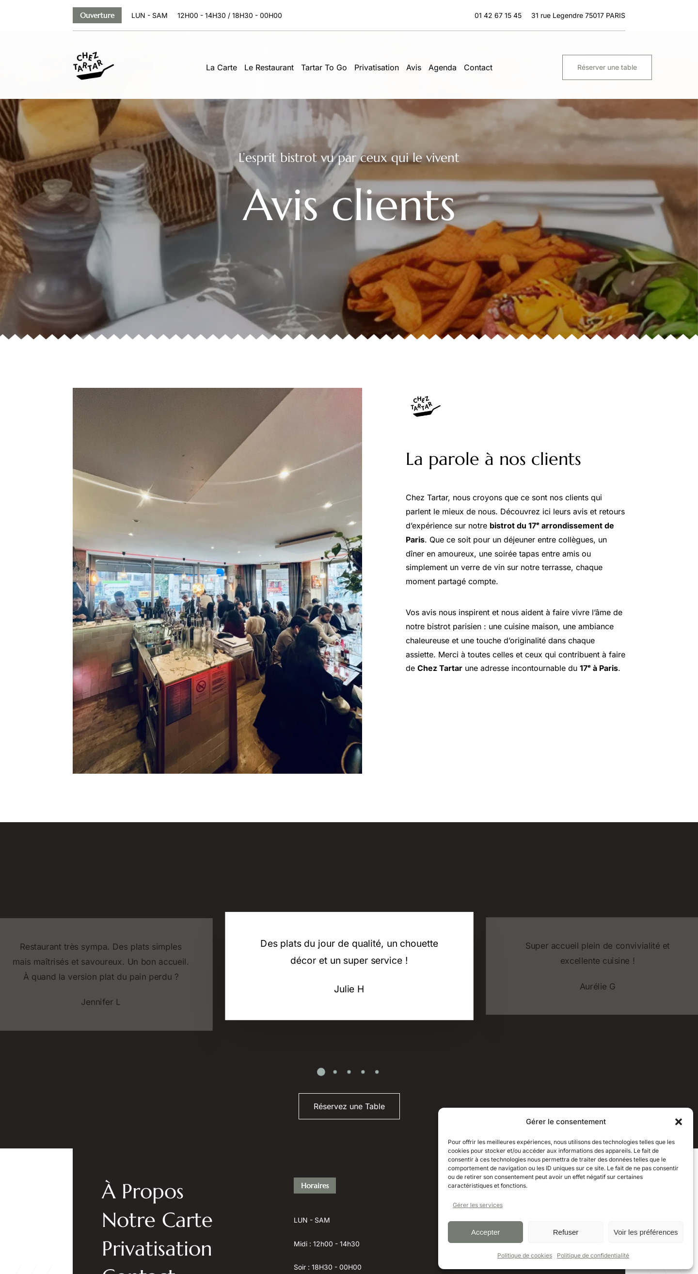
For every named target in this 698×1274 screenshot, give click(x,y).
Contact (478, 67)
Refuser (566, 1232)
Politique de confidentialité (593, 1255)
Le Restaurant (269, 67)
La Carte (221, 67)
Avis (413, 67)
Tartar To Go (324, 67)
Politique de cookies (524, 1255)
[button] (678, 1122)
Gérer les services (478, 1205)
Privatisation (376, 67)
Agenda (442, 67)
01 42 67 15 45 (498, 15)
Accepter (485, 1232)
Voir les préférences (646, 1232)
